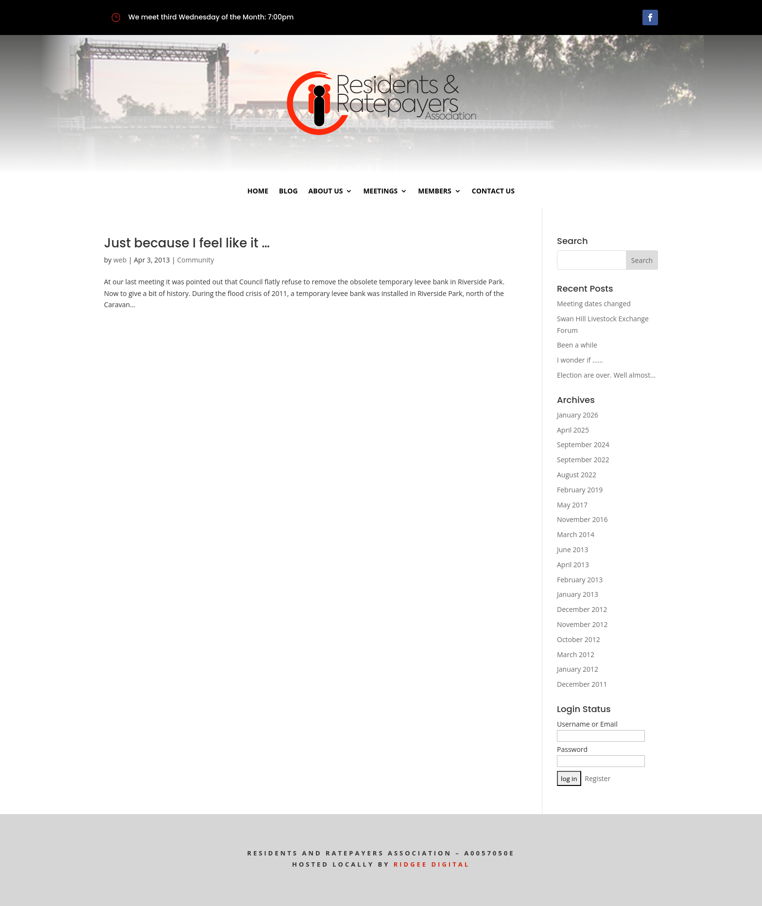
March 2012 (575, 654)
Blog (288, 191)
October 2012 (578, 639)
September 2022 (583, 459)
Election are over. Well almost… (606, 375)
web (119, 259)
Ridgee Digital (432, 864)
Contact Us (493, 191)
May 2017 (572, 504)
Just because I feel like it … (187, 243)
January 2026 (577, 414)
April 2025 (573, 430)
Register (597, 778)
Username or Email (587, 724)
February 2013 (580, 579)
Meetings (380, 191)
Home (257, 191)
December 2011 (582, 684)
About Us (326, 191)
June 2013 (572, 549)
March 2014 (575, 534)
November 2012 (582, 624)
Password (572, 749)
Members (434, 191)
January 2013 (577, 594)
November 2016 (582, 519)
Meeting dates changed (594, 303)
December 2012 (582, 609)
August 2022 (576, 474)
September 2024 (583, 444)
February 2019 (580, 489)
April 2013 (573, 564)
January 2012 (577, 669)
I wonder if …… (580, 360)
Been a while (577, 344)
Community (195, 259)
